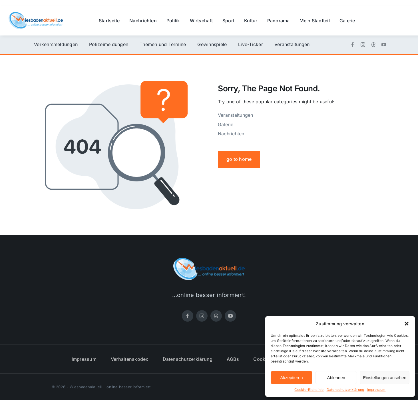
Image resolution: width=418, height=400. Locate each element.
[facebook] (352, 44)
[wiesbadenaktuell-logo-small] (36, 14)
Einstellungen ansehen (384, 377)
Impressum (376, 389)
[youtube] (383, 44)
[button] (406, 323)
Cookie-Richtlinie (308, 389)
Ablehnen (336, 377)
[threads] (373, 44)
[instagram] (363, 44)
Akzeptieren (291, 377)
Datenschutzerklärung (345, 389)
